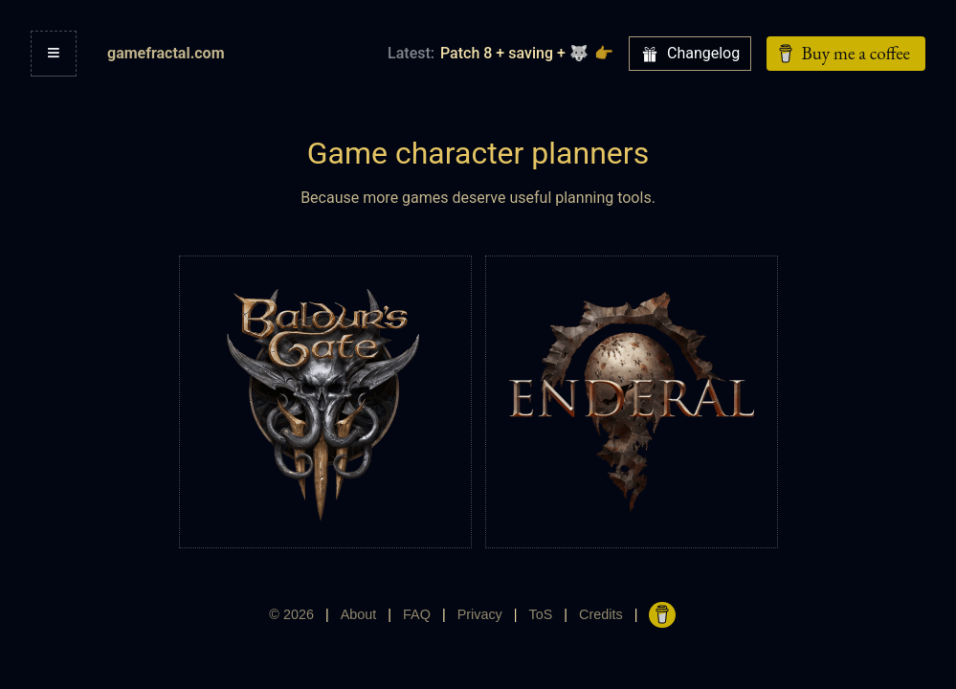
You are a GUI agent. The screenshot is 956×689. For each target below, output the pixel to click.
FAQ (417, 614)
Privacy (479, 614)
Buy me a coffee (842, 53)
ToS (541, 614)
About (359, 614)
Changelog (690, 53)
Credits (601, 614)
